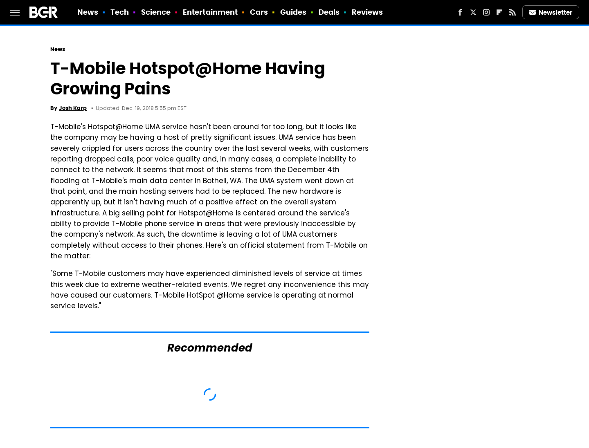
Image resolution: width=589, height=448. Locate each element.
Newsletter (551, 12)
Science (156, 12)
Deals (329, 12)
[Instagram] (486, 12)
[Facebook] (460, 12)
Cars (259, 12)
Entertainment (210, 12)
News (87, 12)
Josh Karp (73, 108)
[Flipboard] (499, 12)
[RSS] (512, 12)
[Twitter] (473, 12)
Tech (119, 12)
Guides (293, 12)
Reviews (367, 12)
